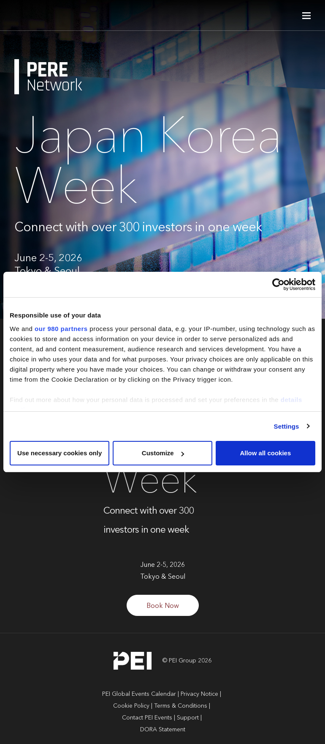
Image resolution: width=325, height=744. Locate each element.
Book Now (162, 606)
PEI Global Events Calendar (139, 694)
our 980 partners (61, 328)
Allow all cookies (265, 453)
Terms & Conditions (180, 706)
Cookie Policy (131, 706)
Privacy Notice (199, 694)
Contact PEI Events (147, 718)
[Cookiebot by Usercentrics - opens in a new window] (278, 284)
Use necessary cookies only (59, 453)
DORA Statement (162, 730)
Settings (286, 426)
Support (188, 718)
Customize (163, 453)
